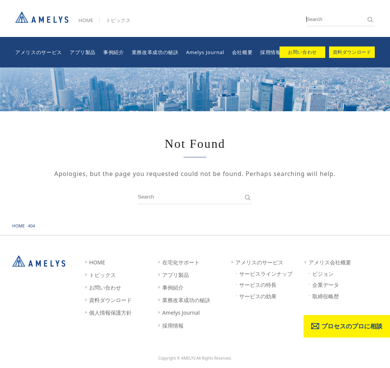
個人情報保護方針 (110, 312)
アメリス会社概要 (329, 262)
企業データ (325, 284)
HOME (85, 20)
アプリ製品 (83, 52)
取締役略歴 (325, 296)
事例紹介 (113, 52)
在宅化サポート (181, 262)
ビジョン (323, 273)
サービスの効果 (258, 296)
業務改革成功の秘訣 (155, 52)
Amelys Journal (205, 52)
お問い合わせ (105, 287)
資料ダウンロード (110, 300)
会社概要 (242, 52)
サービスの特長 (258, 284)
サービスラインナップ (265, 273)
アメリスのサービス (38, 52)
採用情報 (270, 52)
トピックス (118, 20)
